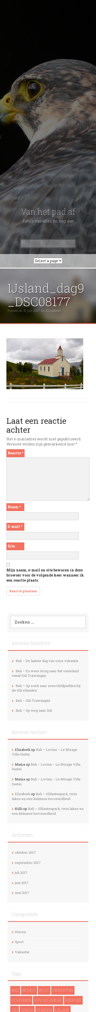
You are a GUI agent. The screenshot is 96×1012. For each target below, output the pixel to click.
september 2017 (28, 862)
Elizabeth (53, 310)
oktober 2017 (25, 852)
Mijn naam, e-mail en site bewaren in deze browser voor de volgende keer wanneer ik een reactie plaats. (45, 575)
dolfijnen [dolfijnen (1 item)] (21, 1000)
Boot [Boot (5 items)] (44, 990)
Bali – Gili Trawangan (33, 700)
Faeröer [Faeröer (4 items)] (73, 1000)
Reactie (15, 453)
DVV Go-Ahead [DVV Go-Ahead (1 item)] (48, 1000)
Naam (14, 506)
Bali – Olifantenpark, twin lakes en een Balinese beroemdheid (44, 796)
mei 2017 (22, 892)
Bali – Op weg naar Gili (34, 710)
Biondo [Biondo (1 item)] (29, 990)
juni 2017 (21, 882)
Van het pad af (48, 212)
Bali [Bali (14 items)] (15, 990)
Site (11, 546)
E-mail (15, 526)
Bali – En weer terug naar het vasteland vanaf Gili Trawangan (45, 673)
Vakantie (22, 952)
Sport (19, 941)
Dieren (20, 932)
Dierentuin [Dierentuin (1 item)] (62, 990)
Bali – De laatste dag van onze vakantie (47, 660)
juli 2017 (21, 872)
